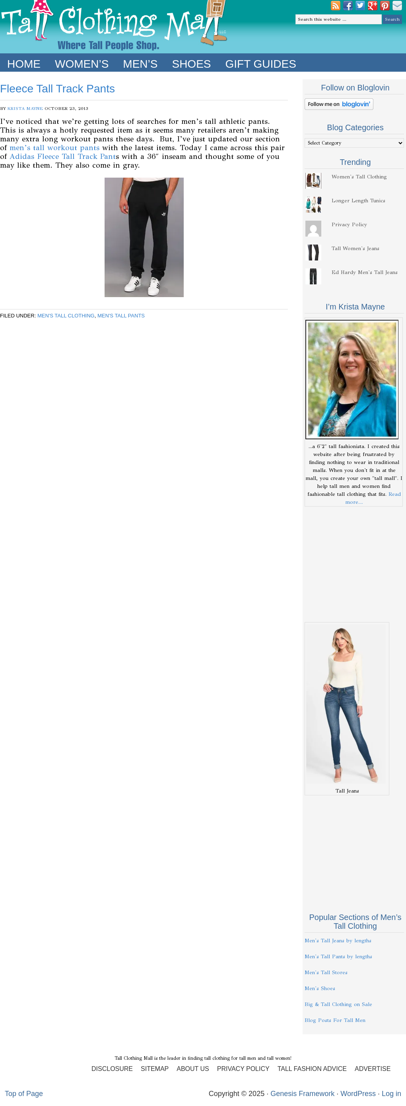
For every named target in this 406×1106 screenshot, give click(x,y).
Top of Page (24, 1094)
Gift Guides (260, 64)
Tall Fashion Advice (312, 1068)
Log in (391, 1094)
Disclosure (112, 1068)
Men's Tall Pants (121, 316)
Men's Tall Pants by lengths (338, 956)
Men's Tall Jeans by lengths (338, 941)
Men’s (140, 64)
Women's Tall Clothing (359, 177)
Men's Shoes (320, 988)
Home (24, 64)
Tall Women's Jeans (355, 248)
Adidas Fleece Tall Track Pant (63, 156)
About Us (193, 1068)
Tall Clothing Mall (114, 26)
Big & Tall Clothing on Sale (338, 1004)
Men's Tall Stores (326, 972)
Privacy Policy (349, 224)
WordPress (358, 1094)
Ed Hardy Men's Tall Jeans (365, 272)
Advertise (372, 1068)
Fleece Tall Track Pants (57, 88)
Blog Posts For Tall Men (335, 1020)
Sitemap (155, 1068)
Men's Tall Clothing (66, 316)
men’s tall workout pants (54, 147)
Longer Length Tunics (358, 201)
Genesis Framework (302, 1094)
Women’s (82, 64)
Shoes (191, 64)
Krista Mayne (25, 108)
